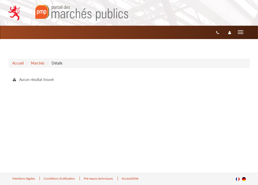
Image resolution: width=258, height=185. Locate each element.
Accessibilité (130, 178)
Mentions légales (24, 178)
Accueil (18, 63)
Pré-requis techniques (99, 178)
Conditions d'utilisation (60, 178)
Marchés (37, 63)
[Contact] (217, 32)
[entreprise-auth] (229, 32)
